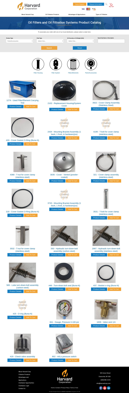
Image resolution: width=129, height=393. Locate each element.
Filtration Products (24, 374)
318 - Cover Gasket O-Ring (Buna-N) (22, 212)
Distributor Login (24, 386)
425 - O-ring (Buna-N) (22, 314)
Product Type (9, 38)
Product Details (15, 106)
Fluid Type (39, 38)
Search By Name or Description (106, 38)
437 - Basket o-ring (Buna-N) (106, 285)
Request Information (96, 4)
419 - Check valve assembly (22, 356)
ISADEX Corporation (66, 391)
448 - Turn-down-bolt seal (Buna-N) (64, 285)
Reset (79, 48)
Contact (58, 388)
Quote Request (79, 4)
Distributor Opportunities (26, 383)
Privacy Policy (65, 388)
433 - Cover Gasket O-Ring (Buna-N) (22, 140)
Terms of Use (74, 388)
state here (87, 32)
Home (53, 388)
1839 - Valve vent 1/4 (106, 322)
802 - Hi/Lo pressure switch (64, 356)
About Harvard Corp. (25, 371)
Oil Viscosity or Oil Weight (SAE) (75, 38)
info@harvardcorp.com (103, 383)
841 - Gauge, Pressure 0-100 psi (64, 322)
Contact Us (22, 388)
